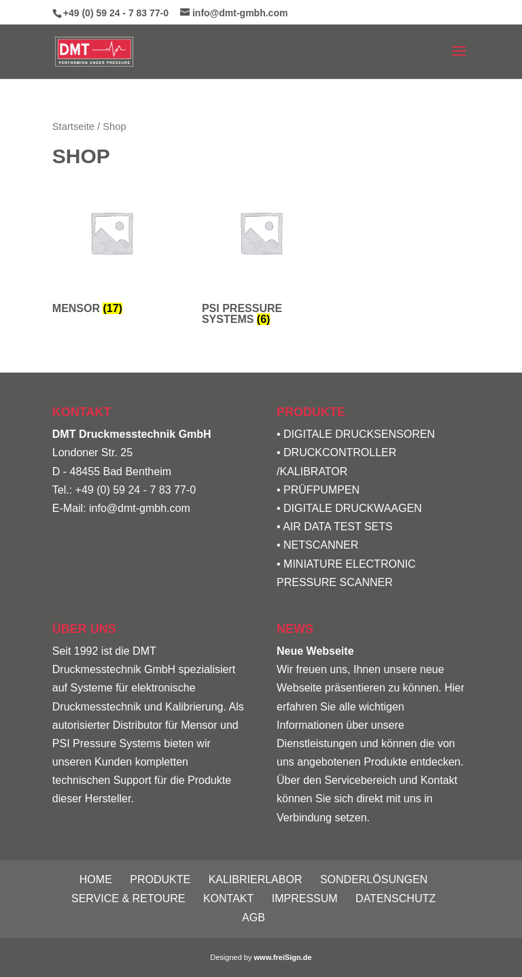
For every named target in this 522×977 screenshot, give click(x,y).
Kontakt (228, 898)
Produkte (160, 879)
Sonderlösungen (374, 879)
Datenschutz (395, 898)
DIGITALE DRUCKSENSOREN (359, 434)
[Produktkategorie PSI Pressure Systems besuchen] (261, 251)
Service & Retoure (128, 898)
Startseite (73, 126)
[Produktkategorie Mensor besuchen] (111, 246)
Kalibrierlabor (255, 879)
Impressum (305, 898)
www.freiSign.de (283, 957)
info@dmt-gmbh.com (139, 508)
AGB (253, 917)
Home (96, 879)
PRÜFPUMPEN (321, 490)
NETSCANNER (320, 545)
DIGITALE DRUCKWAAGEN (352, 508)
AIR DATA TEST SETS (338, 526)
